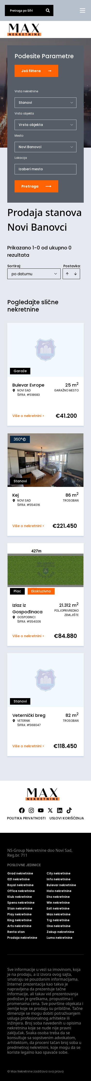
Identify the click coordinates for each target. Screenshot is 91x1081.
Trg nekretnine (58, 920)
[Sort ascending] (67, 273)
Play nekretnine (19, 914)
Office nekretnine (21, 891)
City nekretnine (58, 873)
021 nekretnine (18, 879)
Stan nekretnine (19, 908)
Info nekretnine (58, 879)
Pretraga (36, 186)
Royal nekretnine (20, 885)
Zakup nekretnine (60, 932)
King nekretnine (19, 920)
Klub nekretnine (19, 897)
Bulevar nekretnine (61, 885)
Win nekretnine (58, 903)
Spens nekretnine (20, 903)
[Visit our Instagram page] (31, 810)
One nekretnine (58, 926)
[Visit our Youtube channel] (41, 810)
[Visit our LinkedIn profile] (60, 810)
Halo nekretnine (59, 891)
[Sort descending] (75, 273)
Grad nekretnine (20, 873)
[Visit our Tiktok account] (69, 810)
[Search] (47, 10)
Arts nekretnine (19, 926)
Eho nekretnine (58, 897)
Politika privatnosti (26, 818)
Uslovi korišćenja (67, 818)
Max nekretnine (58, 914)
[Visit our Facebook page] (22, 810)
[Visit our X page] (50, 810)
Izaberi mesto (31, 169)
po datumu (21, 274)
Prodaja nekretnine (22, 938)
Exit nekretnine (58, 908)
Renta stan (16, 932)
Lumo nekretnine (59, 938)
